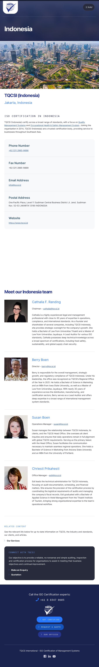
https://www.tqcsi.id (18, 223)
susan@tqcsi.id (61, 424)
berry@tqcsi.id (49, 366)
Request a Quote (51, 627)
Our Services (13, 540)
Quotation (16, 574)
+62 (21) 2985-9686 (19, 150)
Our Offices (51, 634)
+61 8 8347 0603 (52, 599)
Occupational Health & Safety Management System (54, 125)
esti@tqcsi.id (55, 475)
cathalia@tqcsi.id (51, 308)
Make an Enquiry (19, 570)
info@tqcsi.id (15, 185)
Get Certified (51, 619)
